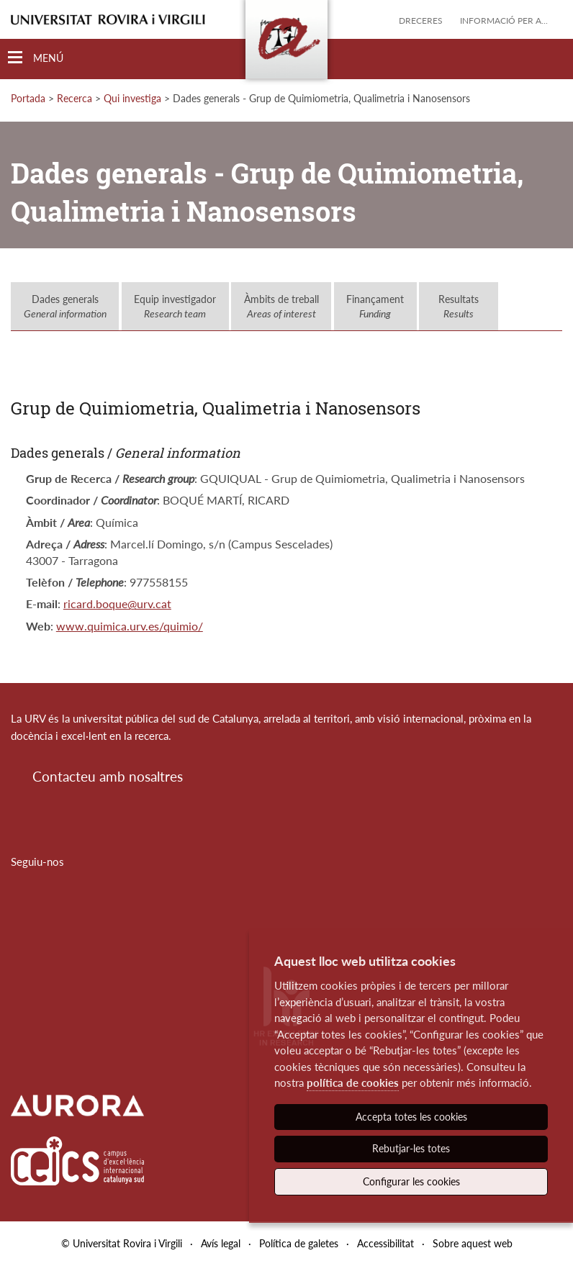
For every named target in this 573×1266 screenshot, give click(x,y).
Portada (28, 98)
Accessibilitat (385, 1243)
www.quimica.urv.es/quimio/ (129, 626)
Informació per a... (504, 20)
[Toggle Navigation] (36, 58)
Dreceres (421, 20)
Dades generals (65, 306)
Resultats (458, 306)
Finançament (375, 306)
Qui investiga (132, 98)
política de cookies (353, 1082)
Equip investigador (175, 306)
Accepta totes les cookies (411, 1117)
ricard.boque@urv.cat (117, 603)
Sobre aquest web (473, 1243)
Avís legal (220, 1243)
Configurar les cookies (411, 1181)
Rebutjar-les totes (411, 1148)
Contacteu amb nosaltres (107, 776)
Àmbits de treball (281, 306)
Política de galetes (298, 1243)
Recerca (74, 98)
